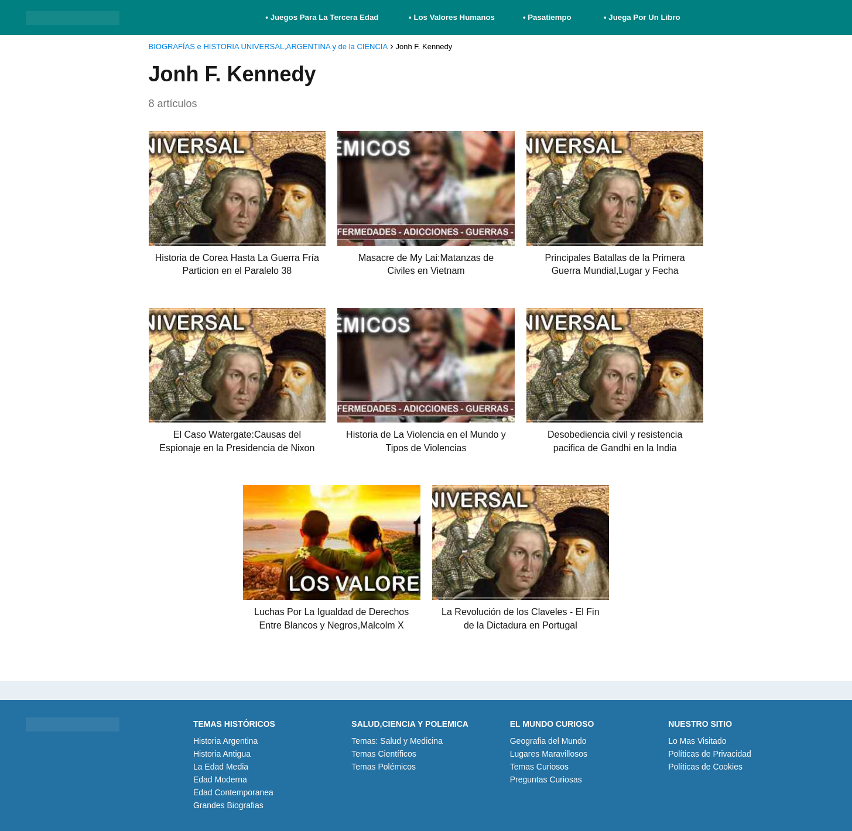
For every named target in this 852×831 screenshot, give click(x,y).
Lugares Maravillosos (548, 753)
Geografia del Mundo (548, 741)
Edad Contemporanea (233, 792)
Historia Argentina (225, 741)
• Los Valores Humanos (452, 17)
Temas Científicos (383, 753)
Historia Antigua (222, 753)
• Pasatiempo (547, 17)
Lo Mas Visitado (697, 741)
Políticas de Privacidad (709, 753)
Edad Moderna (220, 779)
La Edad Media (220, 766)
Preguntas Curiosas (546, 779)
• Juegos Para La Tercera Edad (323, 17)
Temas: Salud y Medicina (397, 741)
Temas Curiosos (539, 766)
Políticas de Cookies (705, 766)
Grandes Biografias (228, 805)
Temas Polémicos (383, 766)
